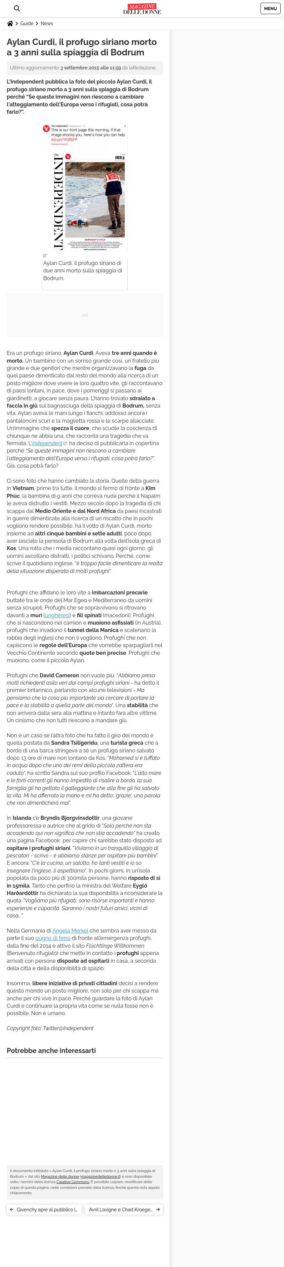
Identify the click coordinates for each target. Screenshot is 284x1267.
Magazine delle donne (60, 1176)
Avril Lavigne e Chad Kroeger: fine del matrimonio (121, 1211)
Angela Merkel (70, 931)
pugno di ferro (53, 938)
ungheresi (57, 615)
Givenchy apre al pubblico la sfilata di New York (47, 1211)
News (47, 23)
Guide (27, 23)
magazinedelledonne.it (100, 1176)
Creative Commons (72, 1182)
